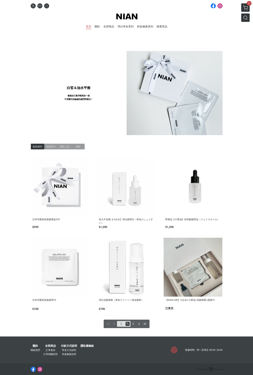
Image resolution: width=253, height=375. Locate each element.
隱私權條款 (87, 346)
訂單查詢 (50, 350)
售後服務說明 (69, 354)
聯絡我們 (35, 350)
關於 (35, 346)
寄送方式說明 (69, 350)
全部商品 (50, 346)
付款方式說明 (69, 346)
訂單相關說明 (50, 354)
